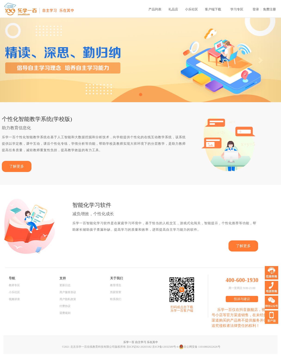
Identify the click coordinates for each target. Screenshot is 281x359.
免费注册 (269, 9)
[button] (21, 60)
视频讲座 (14, 299)
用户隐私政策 (67, 299)
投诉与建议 (242, 299)
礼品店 (173, 9)
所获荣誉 (115, 292)
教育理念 (115, 285)
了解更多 (16, 166)
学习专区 (236, 9)
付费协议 (65, 306)
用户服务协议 (67, 292)
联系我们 (115, 299)
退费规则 (65, 313)
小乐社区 (191, 9)
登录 (256, 9)
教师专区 (14, 285)
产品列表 (154, 9)
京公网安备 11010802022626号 (199, 346)
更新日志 (65, 285)
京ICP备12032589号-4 (165, 346)
